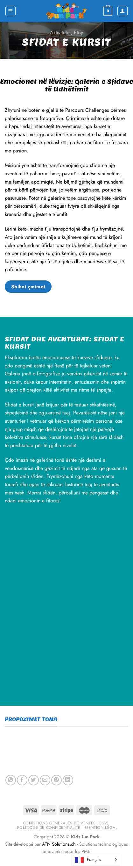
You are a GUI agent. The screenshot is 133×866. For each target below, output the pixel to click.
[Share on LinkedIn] (68, 780)
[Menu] (10, 11)
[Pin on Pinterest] (56, 780)
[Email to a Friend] (45, 780)
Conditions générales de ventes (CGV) (66, 823)
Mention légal (101, 827)
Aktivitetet (60, 32)
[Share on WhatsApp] (10, 780)
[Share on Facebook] (22, 780)
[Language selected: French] (96, 860)
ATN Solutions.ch (59, 844)
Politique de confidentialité (48, 827)
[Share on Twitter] (33, 780)
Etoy (78, 32)
